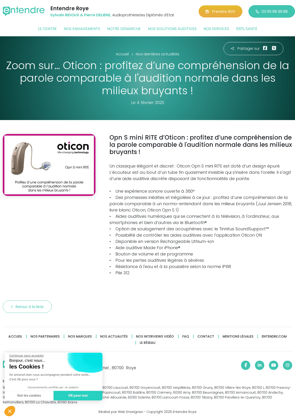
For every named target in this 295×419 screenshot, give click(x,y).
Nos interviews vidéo (155, 337)
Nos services (216, 28)
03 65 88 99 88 (272, 11)
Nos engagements (82, 28)
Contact (205, 337)
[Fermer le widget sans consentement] (26, 355)
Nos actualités (114, 337)
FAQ (185, 337)
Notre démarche (124, 28)
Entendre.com (274, 337)
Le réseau (148, 343)
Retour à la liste (27, 306)
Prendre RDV (220, 11)
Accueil (15, 337)
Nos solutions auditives (172, 28)
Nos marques (80, 337)
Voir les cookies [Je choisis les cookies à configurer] (29, 396)
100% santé (246, 28)
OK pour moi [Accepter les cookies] (77, 396)
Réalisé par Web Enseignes (120, 411)
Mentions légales (238, 337)
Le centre (47, 28)
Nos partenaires (45, 337)
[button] (9, 411)
